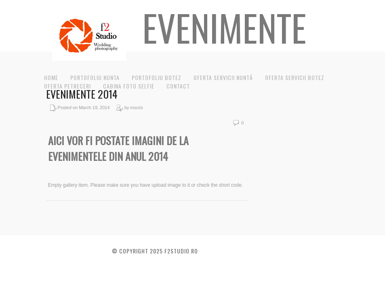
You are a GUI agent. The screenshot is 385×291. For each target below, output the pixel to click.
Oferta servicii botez (294, 77)
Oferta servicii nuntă (223, 77)
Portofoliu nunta (95, 77)
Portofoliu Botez (156, 77)
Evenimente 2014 (82, 94)
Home (51, 77)
